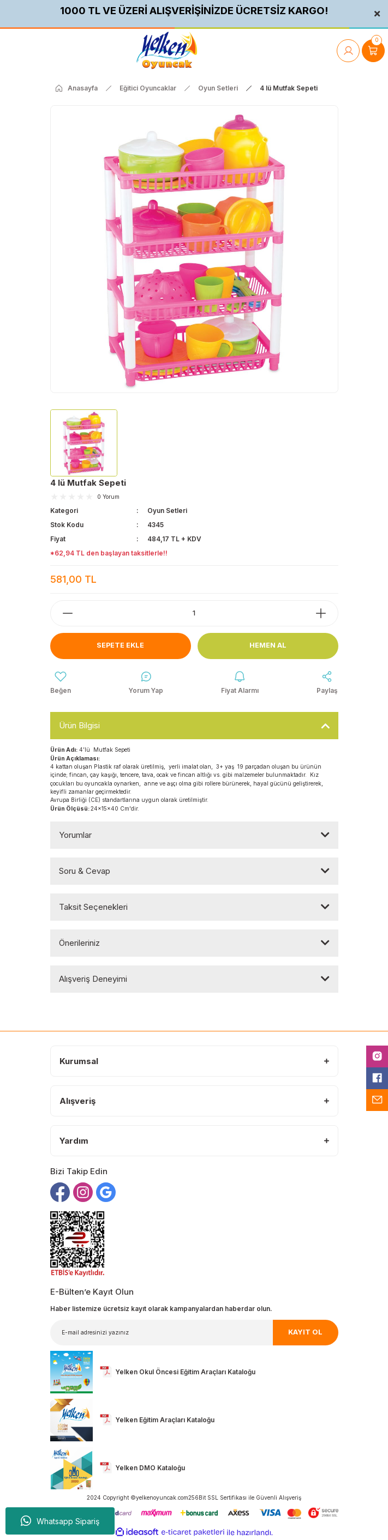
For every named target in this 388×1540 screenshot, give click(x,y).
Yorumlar (75, 835)
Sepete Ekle (120, 645)
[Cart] (373, 50)
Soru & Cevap (84, 871)
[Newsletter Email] (194, 1332)
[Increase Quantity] (326, 613)
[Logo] (167, 50)
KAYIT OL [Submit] (305, 1332)
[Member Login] (348, 50)
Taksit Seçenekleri (93, 907)
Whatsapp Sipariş (60, 1521)
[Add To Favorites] (60, 683)
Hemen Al (267, 645)
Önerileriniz (79, 943)
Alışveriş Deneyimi (93, 979)
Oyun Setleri (167, 510)
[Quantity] (194, 613)
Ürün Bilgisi (79, 725)
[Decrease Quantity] (62, 613)
